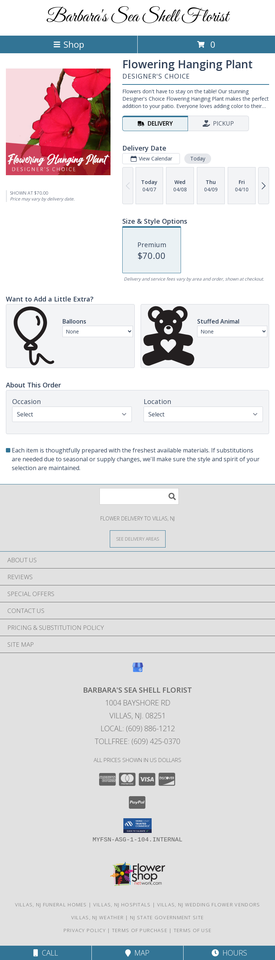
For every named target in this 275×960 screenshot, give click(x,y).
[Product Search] (139, 496)
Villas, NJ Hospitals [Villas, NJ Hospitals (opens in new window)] (122, 904)
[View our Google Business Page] (138, 671)
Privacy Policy (85, 930)
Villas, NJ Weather (97, 917)
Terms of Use (193, 930)
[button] (137, 825)
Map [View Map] (137, 953)
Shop (68, 44)
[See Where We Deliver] (138, 538)
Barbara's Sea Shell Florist (137, 17)
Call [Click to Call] (45, 953)
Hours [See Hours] (229, 953)
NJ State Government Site (167, 917)
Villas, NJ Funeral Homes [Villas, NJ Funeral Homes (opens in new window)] (51, 904)
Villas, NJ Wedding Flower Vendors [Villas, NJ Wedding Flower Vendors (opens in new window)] (208, 904)
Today (197, 158)
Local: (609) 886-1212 (138, 728)
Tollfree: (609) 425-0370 (137, 741)
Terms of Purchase (139, 930)
